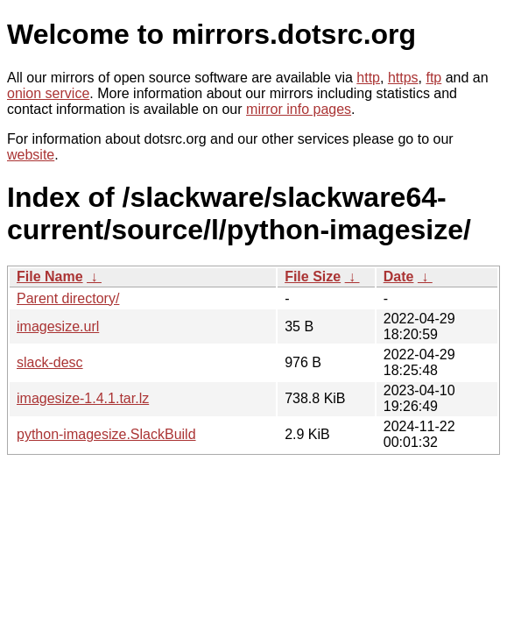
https (403, 77)
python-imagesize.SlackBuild (106, 434)
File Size (313, 276)
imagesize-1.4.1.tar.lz (83, 398)
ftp (433, 77)
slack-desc (50, 362)
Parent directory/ (68, 298)
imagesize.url (58, 326)
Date (399, 276)
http (368, 77)
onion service (48, 93)
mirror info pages (298, 109)
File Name (50, 276)
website (30, 154)
